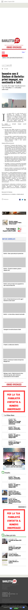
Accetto (16, 608)
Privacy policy (5, 595)
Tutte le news (21, 507)
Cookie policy (5, 596)
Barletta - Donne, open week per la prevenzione (12, 57)
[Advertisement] (13, 22)
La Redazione (5, 592)
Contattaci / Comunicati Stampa (8, 593)
